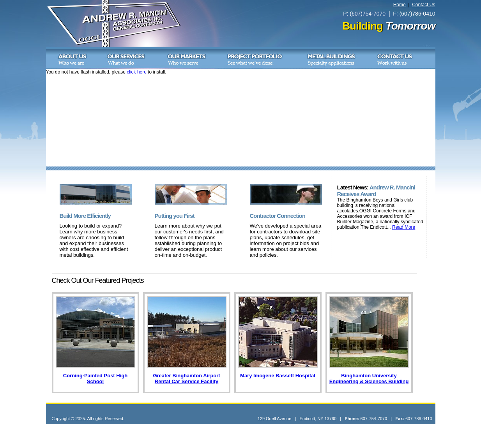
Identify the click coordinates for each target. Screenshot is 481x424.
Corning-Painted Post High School (95, 378)
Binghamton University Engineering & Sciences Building (369, 378)
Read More (403, 227)
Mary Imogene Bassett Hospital (277, 375)
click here (137, 72)
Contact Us (423, 4)
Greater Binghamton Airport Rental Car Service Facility (186, 378)
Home (399, 4)
